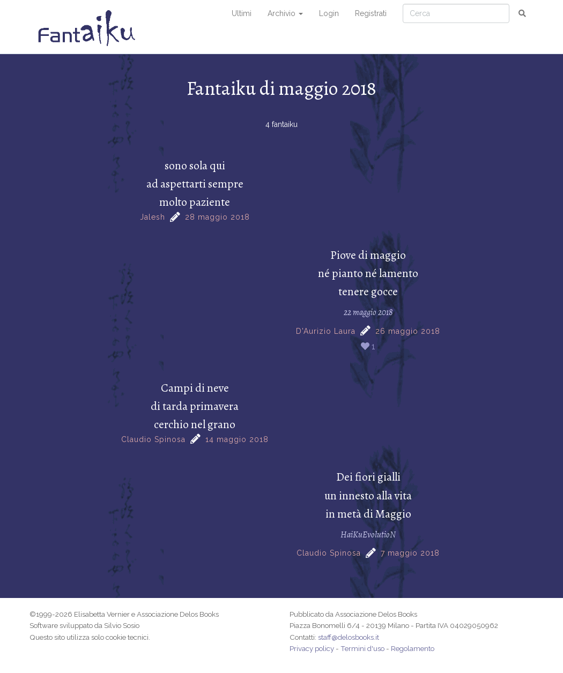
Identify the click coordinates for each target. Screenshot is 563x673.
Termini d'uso (362, 648)
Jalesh (152, 217)
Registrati (371, 13)
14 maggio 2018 (237, 439)
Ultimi (241, 13)
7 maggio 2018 (410, 553)
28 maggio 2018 (217, 217)
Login (329, 13)
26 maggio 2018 (407, 331)
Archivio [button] (285, 13)
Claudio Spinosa (153, 439)
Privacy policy (312, 648)
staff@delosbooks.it (348, 637)
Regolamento (412, 648)
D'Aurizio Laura (325, 331)
